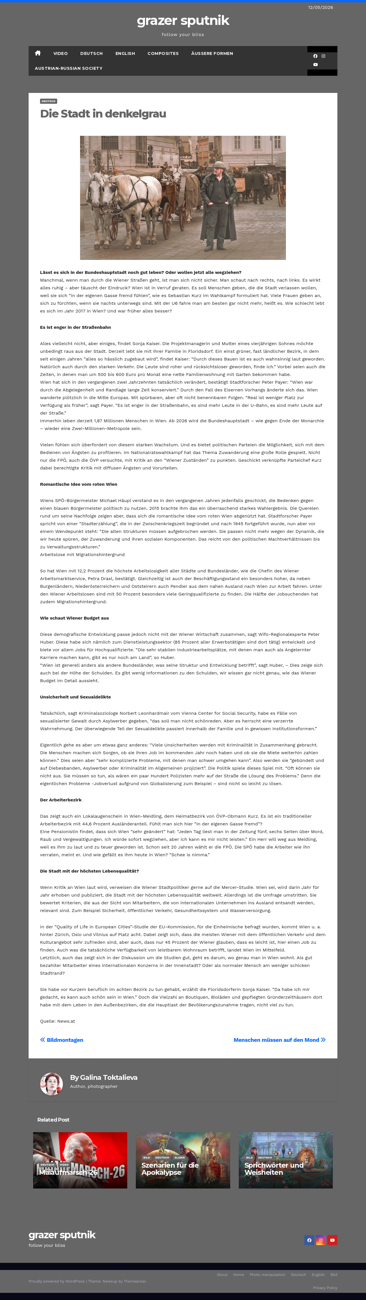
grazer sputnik (183, 20)
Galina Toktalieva (109, 1077)
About (222, 1275)
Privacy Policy (325, 1288)
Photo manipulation (267, 1275)
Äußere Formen (212, 53)
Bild (146, 1157)
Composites (163, 53)
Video (60, 53)
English (125, 53)
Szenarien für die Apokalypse (170, 1168)
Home (238, 1275)
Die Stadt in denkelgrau (103, 113)
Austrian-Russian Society (68, 68)
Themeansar (135, 1281)
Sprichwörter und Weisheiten (274, 1168)
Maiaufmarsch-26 (68, 1172)
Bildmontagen (61, 1040)
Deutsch (91, 53)
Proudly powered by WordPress (57, 1281)
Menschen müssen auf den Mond (280, 1040)
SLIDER (179, 1157)
